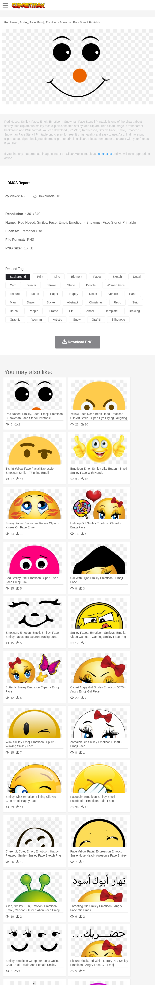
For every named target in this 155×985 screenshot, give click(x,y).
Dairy (32, 957)
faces (97, 276)
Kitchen (136, 957)
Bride (39, 944)
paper (54, 294)
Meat (85, 957)
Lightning (126, 931)
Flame (92, 931)
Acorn (21, 931)
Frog (130, 938)
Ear (98, 944)
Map (121, 951)
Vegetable (123, 957)
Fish (122, 938)
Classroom (57, 951)
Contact (51, 976)
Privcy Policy (34, 976)
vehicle (113, 294)
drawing (134, 311)
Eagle (100, 938)
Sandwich (96, 957)
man (13, 302)
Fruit (76, 957)
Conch (65, 931)
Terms (19, 976)
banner (89, 311)
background (18, 276)
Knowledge (133, 951)
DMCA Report (19, 183)
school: (9, 951)
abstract (72, 302)
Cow (75, 938)
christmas (96, 302)
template (111, 311)
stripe (71, 285)
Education (94, 951)
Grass (114, 931)
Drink (53, 957)
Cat (56, 938)
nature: (9, 931)
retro (117, 302)
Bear (27, 938)
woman (37, 319)
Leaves (43, 931)
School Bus (109, 951)
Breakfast (21, 957)
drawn (31, 302)
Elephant (112, 938)
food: (8, 957)
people (33, 311)
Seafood (109, 957)
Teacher (34, 951)
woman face (116, 285)
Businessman (74, 944)
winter (31, 285)
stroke (51, 285)
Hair (135, 944)
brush (14, 311)
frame (53, 311)
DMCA (63, 976)
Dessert (42, 957)
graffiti (96, 319)
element (76, 276)
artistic (57, 319)
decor (93, 294)
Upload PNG (79, 976)
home (126, 944)
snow (77, 319)
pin (71, 311)
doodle (91, 285)
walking (115, 944)
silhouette (118, 319)
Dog (83, 938)
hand (132, 294)
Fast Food (65, 957)
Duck (91, 938)
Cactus (55, 931)
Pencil (82, 951)
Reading (71, 951)
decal (137, 276)
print (40, 276)
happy (73, 294)
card (13, 285)
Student (22, 951)
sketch (117, 276)
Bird (35, 938)
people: (9, 944)
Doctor (89, 944)
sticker (51, 302)
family (49, 944)
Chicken (65, 938)
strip (135, 302)
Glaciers (103, 931)
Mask (21, 944)
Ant (20, 938)
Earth (75, 931)
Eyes (105, 944)
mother (59, 944)
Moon (137, 931)
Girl (143, 944)
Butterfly (46, 938)
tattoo (35, 294)
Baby (30, 944)
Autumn (31, 931)
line (57, 276)
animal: (9, 938)
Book (45, 951)
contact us (105, 153)
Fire (83, 931)
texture (15, 294)
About (8, 976)
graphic (15, 319)
